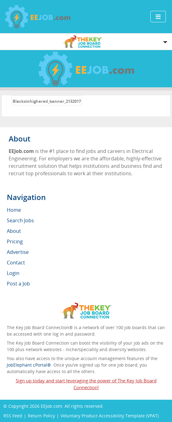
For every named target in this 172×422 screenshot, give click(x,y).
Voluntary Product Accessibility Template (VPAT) (110, 416)
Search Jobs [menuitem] (20, 220)
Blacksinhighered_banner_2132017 (47, 101)
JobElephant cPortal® (29, 365)
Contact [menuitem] (16, 262)
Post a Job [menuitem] (18, 283)
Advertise (18, 252)
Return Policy (41, 416)
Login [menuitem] (13, 273)
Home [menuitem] (14, 210)
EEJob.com (51, 406)
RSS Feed (12, 416)
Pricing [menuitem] (15, 241)
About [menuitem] (14, 231)
